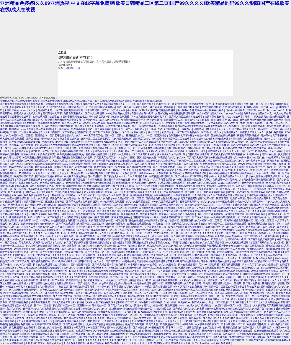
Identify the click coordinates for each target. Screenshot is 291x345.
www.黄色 (259, 182)
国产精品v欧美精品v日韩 (14, 185)
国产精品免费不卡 (106, 302)
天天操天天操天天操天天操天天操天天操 (262, 119)
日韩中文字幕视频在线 (232, 340)
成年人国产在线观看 (235, 311)
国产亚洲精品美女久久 (176, 258)
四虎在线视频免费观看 (118, 126)
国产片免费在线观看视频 (13, 104)
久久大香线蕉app (269, 302)
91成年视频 (245, 258)
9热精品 (212, 270)
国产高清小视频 (126, 280)
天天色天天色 (261, 116)
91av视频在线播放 (63, 126)
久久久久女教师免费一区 (65, 236)
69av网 (122, 255)
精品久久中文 (265, 113)
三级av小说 (32, 315)
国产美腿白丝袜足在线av (227, 289)
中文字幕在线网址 (70, 138)
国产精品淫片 (231, 122)
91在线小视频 (78, 129)
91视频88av (253, 154)
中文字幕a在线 (214, 122)
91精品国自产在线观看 (99, 299)
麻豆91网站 (280, 258)
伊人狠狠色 (78, 302)
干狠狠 (14, 132)
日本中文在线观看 (235, 110)
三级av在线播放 (220, 145)
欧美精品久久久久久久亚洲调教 (157, 289)
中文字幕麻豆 (163, 270)
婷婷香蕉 (189, 255)
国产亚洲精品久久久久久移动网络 (101, 119)
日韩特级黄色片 (49, 138)
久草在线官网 (280, 233)
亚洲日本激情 (127, 185)
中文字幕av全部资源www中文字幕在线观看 (200, 110)
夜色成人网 (22, 151)
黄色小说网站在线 (133, 211)
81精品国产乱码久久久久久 (89, 261)
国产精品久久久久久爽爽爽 (89, 126)
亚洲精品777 (41, 135)
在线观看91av (83, 330)
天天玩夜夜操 (15, 204)
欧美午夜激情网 (13, 311)
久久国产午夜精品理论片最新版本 (226, 195)
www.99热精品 (234, 236)
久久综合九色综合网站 (68, 104)
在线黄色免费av (83, 296)
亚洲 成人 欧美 (24, 305)
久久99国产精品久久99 (210, 113)
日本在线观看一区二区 (97, 110)
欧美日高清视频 (224, 292)
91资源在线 (62, 286)
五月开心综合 (85, 245)
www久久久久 (28, 110)
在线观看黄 (195, 318)
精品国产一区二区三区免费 (15, 261)
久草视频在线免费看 (11, 201)
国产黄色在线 (280, 198)
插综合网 (167, 198)
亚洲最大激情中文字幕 (39, 148)
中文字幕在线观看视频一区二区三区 (24, 292)
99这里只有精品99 (181, 296)
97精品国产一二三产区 (267, 261)
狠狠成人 (140, 129)
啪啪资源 (60, 201)
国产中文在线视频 (95, 113)
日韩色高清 (211, 129)
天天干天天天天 (106, 226)
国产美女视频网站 (216, 308)
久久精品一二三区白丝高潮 (252, 189)
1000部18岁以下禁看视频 (110, 286)
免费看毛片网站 (167, 214)
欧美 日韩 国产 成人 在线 (224, 119)
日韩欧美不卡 (138, 258)
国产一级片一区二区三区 (188, 176)
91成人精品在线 (163, 308)
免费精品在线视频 (233, 107)
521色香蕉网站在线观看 (270, 315)
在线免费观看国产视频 (263, 192)
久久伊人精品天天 (72, 122)
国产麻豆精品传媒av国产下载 (192, 230)
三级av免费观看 (13, 299)
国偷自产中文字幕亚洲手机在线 (149, 226)
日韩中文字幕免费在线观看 (215, 261)
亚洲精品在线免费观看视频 (151, 261)
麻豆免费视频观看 (231, 264)
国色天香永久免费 (263, 258)
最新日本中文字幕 (119, 154)
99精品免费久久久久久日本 (62, 248)
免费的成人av (54, 343)
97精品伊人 (204, 167)
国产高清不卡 (113, 261)
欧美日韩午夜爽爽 (215, 116)
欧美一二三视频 (233, 283)
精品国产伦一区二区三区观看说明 (194, 289)
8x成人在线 (170, 302)
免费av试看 (161, 113)
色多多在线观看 (121, 116)
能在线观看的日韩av (104, 148)
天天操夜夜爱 (73, 182)
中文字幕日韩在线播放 (163, 179)
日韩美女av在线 (178, 274)
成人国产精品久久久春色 (216, 318)
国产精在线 (135, 267)
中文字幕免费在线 (42, 296)
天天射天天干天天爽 (44, 173)
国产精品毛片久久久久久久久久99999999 (65, 277)
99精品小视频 (202, 135)
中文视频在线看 (15, 343)
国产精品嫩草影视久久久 (13, 214)
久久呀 (3, 126)
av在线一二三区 (126, 157)
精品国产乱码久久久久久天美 (163, 245)
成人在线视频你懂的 (11, 280)
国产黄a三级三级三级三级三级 (126, 277)
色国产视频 (257, 277)
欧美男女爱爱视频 (213, 283)
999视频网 (186, 340)
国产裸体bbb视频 (237, 239)
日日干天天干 (47, 223)
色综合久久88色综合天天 (220, 185)
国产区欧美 (79, 179)
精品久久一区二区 (124, 129)
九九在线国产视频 (94, 324)
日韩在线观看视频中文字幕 (153, 311)
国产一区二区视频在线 (100, 129)
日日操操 (114, 170)
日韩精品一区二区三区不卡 (81, 195)
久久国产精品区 (112, 292)
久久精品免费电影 (122, 138)
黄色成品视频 (273, 245)
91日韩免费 (156, 302)
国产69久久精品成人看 (119, 327)
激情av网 (216, 327)
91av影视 (47, 126)
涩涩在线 (139, 299)
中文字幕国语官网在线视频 (47, 324)
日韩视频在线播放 (88, 337)
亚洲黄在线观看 (18, 217)
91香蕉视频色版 (156, 148)
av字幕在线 (187, 324)
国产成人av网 (118, 110)
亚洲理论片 (29, 299)
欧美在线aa (184, 302)
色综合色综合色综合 (74, 343)
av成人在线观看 (234, 116)
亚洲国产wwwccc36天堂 (134, 145)
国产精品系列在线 (178, 318)
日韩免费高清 (69, 245)
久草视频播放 (98, 230)
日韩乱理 (156, 138)
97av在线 (213, 315)
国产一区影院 (123, 226)
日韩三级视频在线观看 (136, 242)
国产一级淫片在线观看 (137, 204)
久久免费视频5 (276, 189)
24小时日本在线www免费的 (143, 264)
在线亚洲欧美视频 (109, 173)
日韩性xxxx (30, 192)
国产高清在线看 (244, 330)
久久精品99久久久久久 (277, 277)
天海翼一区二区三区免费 (90, 223)
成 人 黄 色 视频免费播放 (146, 330)
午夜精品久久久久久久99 (171, 157)
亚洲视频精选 (46, 192)
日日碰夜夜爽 (76, 270)
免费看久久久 (54, 230)
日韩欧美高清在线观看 (213, 192)
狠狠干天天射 (112, 189)
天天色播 (118, 151)
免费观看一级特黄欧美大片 (227, 179)
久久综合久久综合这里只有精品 (43, 245)
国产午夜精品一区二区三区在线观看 (104, 252)
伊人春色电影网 (101, 330)
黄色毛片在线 (200, 296)
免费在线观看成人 (74, 113)
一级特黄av (185, 129)
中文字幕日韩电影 (256, 337)
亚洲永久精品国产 (64, 167)
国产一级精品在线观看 (144, 126)
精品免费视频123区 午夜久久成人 (25, 233)
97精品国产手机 (96, 327)
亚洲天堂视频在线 (74, 252)
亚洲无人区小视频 (158, 163)
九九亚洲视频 (275, 217)
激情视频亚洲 (277, 116)
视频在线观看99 (15, 274)
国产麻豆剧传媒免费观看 (261, 239)
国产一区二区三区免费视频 (168, 283)
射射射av (28, 311)
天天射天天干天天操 (74, 207)
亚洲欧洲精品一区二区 (217, 299)
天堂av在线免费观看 (187, 170)
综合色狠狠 (110, 248)
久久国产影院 (230, 255)
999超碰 (4, 132)
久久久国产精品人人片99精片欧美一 (114, 318)
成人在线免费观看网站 (83, 239)
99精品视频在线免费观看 (48, 163)
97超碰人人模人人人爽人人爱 (234, 211)
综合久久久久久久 (26, 107)
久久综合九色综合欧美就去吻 (262, 141)
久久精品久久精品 (156, 151)
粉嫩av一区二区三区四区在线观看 (56, 226)
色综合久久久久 (196, 182)
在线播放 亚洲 (90, 201)
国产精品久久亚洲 (88, 283)
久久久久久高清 (40, 198)
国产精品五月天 (153, 252)
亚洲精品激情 (123, 182)
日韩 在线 (227, 170)
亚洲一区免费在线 (86, 255)
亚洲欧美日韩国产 (191, 321)
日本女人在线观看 (43, 264)
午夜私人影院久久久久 (252, 132)
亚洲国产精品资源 (31, 277)
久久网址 (123, 267)
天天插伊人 (231, 258)
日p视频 (192, 274)
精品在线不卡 (28, 154)
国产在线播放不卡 (14, 315)
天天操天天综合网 (123, 299)
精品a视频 (117, 242)
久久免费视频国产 (83, 274)
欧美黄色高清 (248, 315)
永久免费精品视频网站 (18, 296)
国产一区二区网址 (115, 135)
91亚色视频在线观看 (210, 274)
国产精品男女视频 (74, 318)
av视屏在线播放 (214, 126)
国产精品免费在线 (81, 333)
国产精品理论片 (44, 167)
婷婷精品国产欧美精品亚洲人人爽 (172, 343)
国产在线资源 (161, 296)
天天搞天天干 (157, 122)
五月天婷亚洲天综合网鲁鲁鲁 (183, 261)
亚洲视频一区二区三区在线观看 (142, 141)
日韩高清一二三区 (65, 330)
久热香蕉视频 (58, 220)
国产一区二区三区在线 (129, 107)
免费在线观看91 (235, 296)
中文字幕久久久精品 (34, 248)
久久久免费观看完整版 (138, 201)
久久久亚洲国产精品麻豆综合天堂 (34, 321)
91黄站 (270, 318)
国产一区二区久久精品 (197, 217)
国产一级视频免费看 (164, 167)
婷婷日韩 (266, 135)
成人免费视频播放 (94, 192)
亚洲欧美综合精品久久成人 (261, 299)
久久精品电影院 (70, 217)
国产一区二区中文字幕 (201, 292)
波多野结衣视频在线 (243, 261)
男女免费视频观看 (60, 145)
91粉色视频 (155, 145)
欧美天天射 (152, 324)
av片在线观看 (104, 236)
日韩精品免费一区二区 (135, 122)
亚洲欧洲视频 (219, 321)
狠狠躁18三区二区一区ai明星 (133, 302)
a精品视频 (211, 182)
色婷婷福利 (173, 148)
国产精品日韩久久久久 (244, 129)
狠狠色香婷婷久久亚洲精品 (188, 267)
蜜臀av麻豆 (100, 167)
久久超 (89, 318)
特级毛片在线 (16, 182)
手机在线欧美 (31, 280)
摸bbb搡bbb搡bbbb (244, 157)
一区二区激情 (244, 305)
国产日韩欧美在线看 (119, 179)
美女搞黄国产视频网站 (185, 198)
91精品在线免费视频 (29, 141)
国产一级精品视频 (191, 148)
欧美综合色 (168, 132)
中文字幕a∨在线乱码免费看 (210, 236)
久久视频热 (130, 192)
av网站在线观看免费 (23, 195)
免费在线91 (258, 201)
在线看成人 (55, 116)
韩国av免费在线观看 (83, 145)
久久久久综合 (208, 201)
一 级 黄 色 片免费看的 (221, 230)
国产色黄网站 (154, 258)
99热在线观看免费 (40, 302)
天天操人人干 (172, 321)
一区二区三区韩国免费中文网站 (194, 179)
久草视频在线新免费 (49, 122)
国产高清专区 (15, 192)
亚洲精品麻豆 (63, 311)
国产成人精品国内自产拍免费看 (109, 264)
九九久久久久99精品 (74, 299)
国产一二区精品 (43, 305)
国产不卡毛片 (132, 337)
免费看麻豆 (48, 141)
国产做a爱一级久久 (211, 132)
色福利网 (169, 107)
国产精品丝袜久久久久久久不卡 (52, 211)
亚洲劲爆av (191, 189)
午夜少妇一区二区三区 (276, 122)
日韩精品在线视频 (233, 148)
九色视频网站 (52, 292)
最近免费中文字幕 (158, 116)
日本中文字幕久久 (252, 264)
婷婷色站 (14, 129)
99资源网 (31, 239)
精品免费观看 (64, 179)
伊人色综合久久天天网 (144, 182)
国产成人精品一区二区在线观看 (160, 305)
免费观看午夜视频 (99, 277)
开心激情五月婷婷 (155, 277)
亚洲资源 (50, 104)
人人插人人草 (106, 233)
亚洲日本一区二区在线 (52, 280)
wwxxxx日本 (18, 148)
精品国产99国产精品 (245, 280)
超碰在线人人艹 (91, 104)
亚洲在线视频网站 (190, 201)
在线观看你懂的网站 (75, 176)
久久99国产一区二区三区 (20, 135)
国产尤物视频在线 (163, 286)
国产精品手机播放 (131, 189)
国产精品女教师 (240, 318)
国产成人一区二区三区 (130, 340)
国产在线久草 (89, 198)
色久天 (89, 151)
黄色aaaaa (140, 236)
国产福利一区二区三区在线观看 (120, 207)
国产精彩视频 (241, 292)
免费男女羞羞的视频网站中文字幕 (63, 119)
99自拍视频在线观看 (72, 151)
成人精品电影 (88, 258)
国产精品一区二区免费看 (232, 248)
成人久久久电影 (118, 296)
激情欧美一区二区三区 (220, 280)
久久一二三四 (127, 104)
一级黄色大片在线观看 (145, 230)
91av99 (206, 321)
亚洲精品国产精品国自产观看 (113, 239)
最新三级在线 (277, 151)
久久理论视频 (47, 286)
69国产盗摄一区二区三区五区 (122, 289)
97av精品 (147, 286)
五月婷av (210, 138)
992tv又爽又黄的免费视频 (188, 286)
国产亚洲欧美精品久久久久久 (66, 135)
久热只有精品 (106, 283)
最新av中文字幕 (176, 151)
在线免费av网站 (39, 333)
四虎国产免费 (45, 110)
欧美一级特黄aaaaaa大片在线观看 (150, 173)
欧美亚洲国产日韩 (209, 189)
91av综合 (43, 239)
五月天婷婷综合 (152, 292)
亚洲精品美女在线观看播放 (191, 185)
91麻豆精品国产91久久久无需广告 (246, 308)
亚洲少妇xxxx (170, 252)
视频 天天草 (208, 330)
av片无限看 (79, 327)
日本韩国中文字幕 (194, 207)
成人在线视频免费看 (138, 255)
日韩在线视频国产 (188, 264)
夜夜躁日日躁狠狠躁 (248, 135)
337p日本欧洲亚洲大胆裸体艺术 (188, 248)
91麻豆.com (279, 327)
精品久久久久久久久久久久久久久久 (19, 270)
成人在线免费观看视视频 (77, 163)
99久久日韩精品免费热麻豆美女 (189, 270)
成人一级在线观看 (60, 333)
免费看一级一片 (113, 192)
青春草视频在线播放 (275, 163)
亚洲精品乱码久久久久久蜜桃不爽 (230, 167)
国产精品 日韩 (228, 189)
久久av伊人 (199, 340)
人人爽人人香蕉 (59, 160)
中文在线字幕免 (162, 223)
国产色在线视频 (93, 141)
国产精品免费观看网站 (82, 286)
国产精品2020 (47, 289)
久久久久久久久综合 (63, 255)
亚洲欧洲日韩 (163, 104)
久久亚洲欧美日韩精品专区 (24, 289)
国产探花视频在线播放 (163, 110)
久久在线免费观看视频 (52, 258)
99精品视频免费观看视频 (182, 113)
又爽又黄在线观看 (73, 324)
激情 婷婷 (205, 337)
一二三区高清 (167, 230)
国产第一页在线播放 (238, 192)
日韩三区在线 (68, 233)
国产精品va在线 (239, 145)
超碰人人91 (32, 182)
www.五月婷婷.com (152, 189)
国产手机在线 (73, 201)
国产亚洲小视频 (186, 214)
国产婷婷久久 (30, 308)
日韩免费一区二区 (133, 292)
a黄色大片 (269, 230)
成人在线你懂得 (44, 129)
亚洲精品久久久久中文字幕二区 (161, 315)
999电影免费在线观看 (118, 113)
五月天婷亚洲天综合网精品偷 (41, 204)
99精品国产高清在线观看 (249, 230)
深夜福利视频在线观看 (175, 292)
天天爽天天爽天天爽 (198, 157)
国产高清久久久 (103, 151)
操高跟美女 (213, 340)
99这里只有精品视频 (94, 122)
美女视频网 (217, 258)
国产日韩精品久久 (254, 236)
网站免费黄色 (274, 126)
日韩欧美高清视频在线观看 (256, 274)
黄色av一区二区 (121, 132)
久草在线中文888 (200, 145)
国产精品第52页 (166, 170)
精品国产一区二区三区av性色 (274, 129)
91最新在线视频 (255, 340)
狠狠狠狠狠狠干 (9, 173)
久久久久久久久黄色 (233, 226)
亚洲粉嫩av (210, 176)
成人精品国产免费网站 (90, 248)
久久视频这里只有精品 (111, 337)
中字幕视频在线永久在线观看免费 (172, 195)
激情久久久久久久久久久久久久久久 (97, 340)
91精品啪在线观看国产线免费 (25, 126)
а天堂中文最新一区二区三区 (150, 318)
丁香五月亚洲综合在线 (254, 217)
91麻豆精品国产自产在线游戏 (205, 333)
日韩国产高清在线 (178, 226)
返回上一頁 (74, 67)
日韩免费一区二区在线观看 (145, 239)
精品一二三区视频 (135, 151)
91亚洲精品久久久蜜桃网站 (161, 160)
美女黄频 (171, 122)
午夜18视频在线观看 (18, 198)
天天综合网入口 (263, 233)
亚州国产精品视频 (116, 223)
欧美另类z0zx (218, 239)
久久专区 (28, 163)
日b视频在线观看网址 (97, 270)
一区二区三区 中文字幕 (272, 220)
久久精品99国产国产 (96, 170)
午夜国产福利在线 (174, 192)
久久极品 (14, 223)
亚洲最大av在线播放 (109, 311)
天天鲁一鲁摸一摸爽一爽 (267, 173)
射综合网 (190, 311)
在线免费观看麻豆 (256, 214)
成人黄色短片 (62, 264)
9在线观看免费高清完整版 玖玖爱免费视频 (46, 157)
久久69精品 (186, 245)
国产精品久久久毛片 (113, 204)
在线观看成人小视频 (82, 157)
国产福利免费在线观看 (67, 321)
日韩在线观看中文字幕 (42, 185)
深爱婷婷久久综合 (200, 258)
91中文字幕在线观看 (27, 286)
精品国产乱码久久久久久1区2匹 (267, 242)
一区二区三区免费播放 (187, 132)
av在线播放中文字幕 (20, 230)
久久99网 (212, 248)
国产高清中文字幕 (52, 113)
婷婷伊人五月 (255, 311)
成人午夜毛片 (258, 167)
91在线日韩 (236, 245)
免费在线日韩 (40, 116)
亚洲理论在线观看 (22, 116)
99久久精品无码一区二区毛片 (167, 255)
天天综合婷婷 (232, 126)
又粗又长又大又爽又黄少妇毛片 (36, 242)
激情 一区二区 (217, 296)
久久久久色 (141, 163)
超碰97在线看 (88, 236)
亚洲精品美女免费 (147, 157)
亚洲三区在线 (31, 252)
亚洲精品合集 (187, 252)
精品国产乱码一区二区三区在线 (93, 132)
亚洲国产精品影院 (66, 337)
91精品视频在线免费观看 (172, 182)
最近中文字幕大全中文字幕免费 (162, 211)
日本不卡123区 (174, 327)
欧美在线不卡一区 (29, 220)
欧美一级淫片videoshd (278, 182)
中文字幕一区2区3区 (138, 110)
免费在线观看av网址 (115, 333)
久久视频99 (91, 173)
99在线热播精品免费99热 (70, 154)
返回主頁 (63, 67)
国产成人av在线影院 (268, 157)
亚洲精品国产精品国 (273, 283)
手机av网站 (72, 258)
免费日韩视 (256, 170)
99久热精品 (48, 179)
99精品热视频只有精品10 (265, 270)
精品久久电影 (144, 280)
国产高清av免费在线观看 (250, 333)
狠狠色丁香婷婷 (137, 245)
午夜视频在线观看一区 (133, 119)
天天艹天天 (252, 302)
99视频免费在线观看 (221, 157)
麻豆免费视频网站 (121, 217)
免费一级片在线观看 (251, 122)
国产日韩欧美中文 (91, 321)
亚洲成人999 (42, 145)
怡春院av (198, 129)
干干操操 (151, 129)
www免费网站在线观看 (250, 163)
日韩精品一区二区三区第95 (131, 148)
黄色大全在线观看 (60, 239)
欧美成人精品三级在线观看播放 (228, 154)
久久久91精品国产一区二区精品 (58, 132)
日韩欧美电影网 (227, 270)
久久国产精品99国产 (224, 305)
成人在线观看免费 (45, 340)
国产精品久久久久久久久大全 (223, 151)
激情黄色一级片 (109, 185)
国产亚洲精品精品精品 (97, 242)
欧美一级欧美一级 (62, 274)
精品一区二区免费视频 (83, 211)
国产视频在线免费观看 (139, 167)
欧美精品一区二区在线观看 (177, 138)
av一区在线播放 (226, 201)
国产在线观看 (100, 296)
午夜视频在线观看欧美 (161, 176)
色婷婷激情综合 (29, 223)
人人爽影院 (259, 305)
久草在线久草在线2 (38, 189)
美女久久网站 (14, 308)
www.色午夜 (27, 129)
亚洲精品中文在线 (10, 236)
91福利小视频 (165, 126)
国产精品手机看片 (212, 148)
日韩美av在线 (242, 252)
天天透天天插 (42, 236)
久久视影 (97, 333)
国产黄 (13, 141)
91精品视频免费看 (278, 211)
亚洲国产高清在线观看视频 (43, 214)
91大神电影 (69, 230)
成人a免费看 (238, 299)
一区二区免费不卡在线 (142, 154)
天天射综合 (108, 321)
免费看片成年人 (134, 252)
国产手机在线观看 (66, 223)
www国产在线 (275, 255)
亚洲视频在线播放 (128, 248)
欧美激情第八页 (251, 267)
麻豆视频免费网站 (41, 261)
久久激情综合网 (212, 226)
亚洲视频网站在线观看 (217, 207)
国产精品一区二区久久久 (252, 255)
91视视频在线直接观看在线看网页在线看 (161, 207)
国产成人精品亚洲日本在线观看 (186, 116)
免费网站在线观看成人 (16, 283)
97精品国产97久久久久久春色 (113, 258)
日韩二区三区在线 (187, 167)
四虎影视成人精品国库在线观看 (111, 274)
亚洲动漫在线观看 (235, 214)
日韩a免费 (235, 138)
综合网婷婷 (27, 236)
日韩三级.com (254, 110)
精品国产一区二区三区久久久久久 (226, 160)
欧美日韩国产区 (225, 330)
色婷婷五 (164, 248)
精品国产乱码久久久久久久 (140, 270)
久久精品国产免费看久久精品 (148, 321)
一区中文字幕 (67, 214)
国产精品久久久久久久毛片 (184, 163)
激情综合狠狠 (112, 343)
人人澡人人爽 (28, 226)
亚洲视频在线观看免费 (139, 223)
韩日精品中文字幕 (114, 141)
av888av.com (216, 311)
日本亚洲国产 (95, 176)
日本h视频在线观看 (62, 261)
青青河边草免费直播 (107, 160)
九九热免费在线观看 (255, 148)
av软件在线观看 (240, 207)
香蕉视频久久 (231, 132)
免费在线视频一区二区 (262, 292)
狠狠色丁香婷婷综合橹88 (90, 267)
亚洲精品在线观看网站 (240, 173)
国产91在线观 (269, 154)
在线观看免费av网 (161, 333)
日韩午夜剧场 (57, 195)
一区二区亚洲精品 (157, 135)
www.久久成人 (187, 305)
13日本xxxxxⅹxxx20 (274, 110)
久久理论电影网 (13, 157)
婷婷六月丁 (270, 138)
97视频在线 (25, 173)
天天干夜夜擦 (280, 135)
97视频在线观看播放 (108, 214)
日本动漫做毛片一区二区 (80, 107)
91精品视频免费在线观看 (68, 192)
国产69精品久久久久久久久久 (201, 233)
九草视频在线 (264, 327)
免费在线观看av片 (66, 283)
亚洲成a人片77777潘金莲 (52, 107)
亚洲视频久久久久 (136, 135)
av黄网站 (45, 220)
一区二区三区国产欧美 (119, 230)
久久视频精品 (204, 305)
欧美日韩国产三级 (24, 176)
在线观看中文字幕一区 (181, 135)
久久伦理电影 (271, 264)
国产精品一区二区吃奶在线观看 (33, 255)
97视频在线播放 (193, 327)
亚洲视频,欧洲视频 (210, 170)
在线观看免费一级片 (200, 104)
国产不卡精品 (143, 185)
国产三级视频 (47, 337)
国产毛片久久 (115, 305)
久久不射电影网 (193, 283)
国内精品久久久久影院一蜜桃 (113, 195)
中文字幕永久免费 (24, 211)
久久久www (77, 170)
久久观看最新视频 (253, 138)
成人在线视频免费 (255, 245)
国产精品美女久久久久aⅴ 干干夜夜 (149, 274)
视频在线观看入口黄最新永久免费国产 (112, 163)
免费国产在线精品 (78, 220)
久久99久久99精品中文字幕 (243, 321)
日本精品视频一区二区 (256, 107)
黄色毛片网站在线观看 (26, 337)
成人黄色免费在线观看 (12, 138)
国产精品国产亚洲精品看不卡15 (211, 245)
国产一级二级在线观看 (257, 296)
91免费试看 (151, 220)
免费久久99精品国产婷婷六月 (167, 204)
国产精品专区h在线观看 (208, 255)
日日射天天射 (7, 151)
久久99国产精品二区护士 (274, 267)
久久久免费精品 (168, 264)
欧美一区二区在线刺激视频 (178, 236)
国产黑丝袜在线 (59, 189)
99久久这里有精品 (168, 129)
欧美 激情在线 (180, 104)
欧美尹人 (38, 119)
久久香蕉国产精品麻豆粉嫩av (194, 239)
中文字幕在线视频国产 (207, 324)
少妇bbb (73, 160)
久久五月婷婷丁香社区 (107, 145)
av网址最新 (121, 220)
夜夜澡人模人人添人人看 (27, 113)
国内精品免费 (153, 198)
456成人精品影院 (61, 302)
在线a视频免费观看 (68, 204)
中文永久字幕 (129, 311)
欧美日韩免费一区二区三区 (200, 204)
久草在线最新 (114, 122)
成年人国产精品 (141, 179)
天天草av (247, 182)
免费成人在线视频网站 (89, 315)
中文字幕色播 (223, 204)
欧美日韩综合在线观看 (38, 274)
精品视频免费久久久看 (140, 296)
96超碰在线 (128, 261)
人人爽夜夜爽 (52, 233)
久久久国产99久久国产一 (70, 289)
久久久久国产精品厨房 (84, 311)
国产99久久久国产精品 (109, 211)
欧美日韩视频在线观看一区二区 (241, 220)
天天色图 (125, 173)
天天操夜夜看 (257, 318)
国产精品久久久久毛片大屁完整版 (268, 145)
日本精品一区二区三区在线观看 (161, 340)
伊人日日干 (154, 132)
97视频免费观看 (149, 214)
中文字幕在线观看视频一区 (226, 217)
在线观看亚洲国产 (215, 267)
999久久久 (69, 267)
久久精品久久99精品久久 (193, 280)
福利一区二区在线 (277, 167)
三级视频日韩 (116, 308)
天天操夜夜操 (62, 129)
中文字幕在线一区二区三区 (169, 233)
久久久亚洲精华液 (138, 176)
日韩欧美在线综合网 (198, 154)
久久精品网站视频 (94, 189)
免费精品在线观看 (91, 204)
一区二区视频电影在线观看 (69, 110)
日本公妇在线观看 (81, 148)
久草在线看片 (138, 132)
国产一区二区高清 (153, 107)
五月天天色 (225, 129)
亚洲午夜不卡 (94, 207)
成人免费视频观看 (63, 296)
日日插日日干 (241, 277)
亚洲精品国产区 (256, 248)
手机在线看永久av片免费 (191, 122)
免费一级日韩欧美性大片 (69, 185)
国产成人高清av (133, 305)
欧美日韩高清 (238, 198)
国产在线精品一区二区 (203, 141)
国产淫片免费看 (252, 283)
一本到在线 (110, 280)
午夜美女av (41, 195)
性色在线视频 (136, 220)
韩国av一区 (278, 274)
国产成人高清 (229, 163)
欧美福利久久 (176, 311)
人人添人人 (63, 173)
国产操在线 (83, 230)
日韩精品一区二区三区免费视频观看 (227, 223)
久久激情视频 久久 (269, 321)
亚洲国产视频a (95, 343)
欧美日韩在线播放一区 (101, 220)
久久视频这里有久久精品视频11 (57, 308)
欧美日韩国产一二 (278, 148)
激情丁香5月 (276, 223)
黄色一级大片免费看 (253, 289)
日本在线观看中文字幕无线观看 (263, 176)
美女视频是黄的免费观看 (22, 327)
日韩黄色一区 (99, 305)
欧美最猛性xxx (225, 252)
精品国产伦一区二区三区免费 (162, 299)
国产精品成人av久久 (115, 176)
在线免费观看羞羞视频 (165, 280)
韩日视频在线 (180, 333)
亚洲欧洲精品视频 (258, 223)
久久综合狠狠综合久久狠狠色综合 (44, 318)
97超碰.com (193, 337)
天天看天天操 (155, 236)
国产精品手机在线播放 (42, 283)
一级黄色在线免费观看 (191, 299)
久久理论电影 (259, 211)
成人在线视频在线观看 (173, 337)
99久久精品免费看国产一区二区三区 (123, 315)
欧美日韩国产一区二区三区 (38, 201)
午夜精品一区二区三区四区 (191, 160)
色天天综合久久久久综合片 (175, 141)
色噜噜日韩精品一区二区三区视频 (57, 315)
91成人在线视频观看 (229, 182)
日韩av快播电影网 (88, 233)
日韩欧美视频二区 (97, 179)
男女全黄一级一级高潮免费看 (259, 179)
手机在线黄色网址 (221, 343)
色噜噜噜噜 (195, 226)
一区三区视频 (221, 302)
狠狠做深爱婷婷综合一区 (139, 308)
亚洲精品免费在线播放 (223, 135)
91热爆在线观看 (143, 283)
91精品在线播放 (20, 333)
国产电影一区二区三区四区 (45, 151)
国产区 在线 (32, 138)
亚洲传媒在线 (91, 185)
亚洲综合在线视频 (256, 195)
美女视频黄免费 (130, 214)
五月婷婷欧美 (140, 327)
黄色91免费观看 (275, 132)
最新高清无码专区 (229, 315)
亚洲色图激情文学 (210, 163)
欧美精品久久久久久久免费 (261, 226)
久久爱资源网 (36, 104)
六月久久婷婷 (132, 286)
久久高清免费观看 (107, 255)
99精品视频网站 (114, 324)
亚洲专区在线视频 (174, 189)
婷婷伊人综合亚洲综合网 (54, 270)
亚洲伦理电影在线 (121, 330)
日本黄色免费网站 (93, 280)
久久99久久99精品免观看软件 (240, 113)
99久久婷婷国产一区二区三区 (128, 198)
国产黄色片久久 (145, 104)
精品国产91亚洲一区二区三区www (71, 305)
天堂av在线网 (154, 119)
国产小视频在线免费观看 (70, 141)
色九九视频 (169, 145)
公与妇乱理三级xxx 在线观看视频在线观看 (39, 267)
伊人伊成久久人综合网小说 (171, 154)
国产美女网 (27, 145)
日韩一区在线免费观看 (259, 198)
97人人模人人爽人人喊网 (219, 277)
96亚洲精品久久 (274, 333)
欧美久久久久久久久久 (150, 192)
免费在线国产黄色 (86, 214)
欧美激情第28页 (46, 154)
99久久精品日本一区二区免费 (44, 217)
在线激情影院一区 (66, 340)
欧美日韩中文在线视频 (197, 119)
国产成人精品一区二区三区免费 (177, 220)
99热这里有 (77, 173)
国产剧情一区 (192, 192)
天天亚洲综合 (122, 321)
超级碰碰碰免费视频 (141, 195)
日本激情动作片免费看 (187, 107)
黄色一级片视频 (227, 233)
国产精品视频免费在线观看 (189, 126)
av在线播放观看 (84, 167)
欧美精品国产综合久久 (52, 182)
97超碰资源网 (157, 327)
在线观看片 (75, 189)
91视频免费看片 (150, 337)
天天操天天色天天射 (105, 157)
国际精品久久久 (142, 138)
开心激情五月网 (61, 148)
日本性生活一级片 (196, 151)
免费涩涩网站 (11, 110)
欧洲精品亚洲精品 (105, 107)
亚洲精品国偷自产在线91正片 (239, 327)
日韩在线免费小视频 (142, 113)
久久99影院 (229, 333)
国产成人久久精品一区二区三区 (52, 170)
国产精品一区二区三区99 (129, 233)
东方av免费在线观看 (51, 252)
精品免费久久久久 (71, 292)
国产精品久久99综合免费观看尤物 (30, 160)
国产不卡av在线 (201, 343)
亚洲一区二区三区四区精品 (95, 138)
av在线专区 (222, 138)
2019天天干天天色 (93, 135)
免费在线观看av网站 (163, 185)
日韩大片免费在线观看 (253, 126)
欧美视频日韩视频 (257, 324)
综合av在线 (20, 189)
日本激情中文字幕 (44, 311)
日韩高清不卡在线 (256, 160)
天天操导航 (273, 160)
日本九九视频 (138, 116)
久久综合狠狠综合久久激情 (227, 104)
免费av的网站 (236, 337)
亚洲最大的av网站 (29, 132)
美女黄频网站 (26, 170)
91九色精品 (200, 315)
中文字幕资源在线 (261, 252)
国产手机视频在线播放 (75, 116)
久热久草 (14, 145)
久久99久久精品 (23, 264)
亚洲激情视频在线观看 (266, 330)
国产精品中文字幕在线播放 (265, 207)
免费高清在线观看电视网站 (95, 217)
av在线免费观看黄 (123, 236)
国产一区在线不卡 (86, 226)
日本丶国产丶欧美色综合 (254, 151)
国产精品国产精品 (81, 264)
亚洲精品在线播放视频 (132, 160)
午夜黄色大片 (168, 239)
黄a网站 (90, 302)
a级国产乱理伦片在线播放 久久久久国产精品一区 (198, 242)
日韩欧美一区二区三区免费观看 (221, 286)
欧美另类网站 (272, 236)
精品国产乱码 (54, 207)
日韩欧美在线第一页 (100, 116)
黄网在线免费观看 (276, 248)
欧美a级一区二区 (148, 248)
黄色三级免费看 (117, 167)
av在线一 (199, 138)
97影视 (200, 277)
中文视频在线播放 (212, 107)
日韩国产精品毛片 (143, 217)
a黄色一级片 (243, 201)
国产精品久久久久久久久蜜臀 (189, 308)
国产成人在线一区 (202, 302)
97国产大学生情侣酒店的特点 (111, 245)
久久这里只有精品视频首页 (250, 185)
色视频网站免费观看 (20, 324)
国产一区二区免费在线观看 (157, 267)
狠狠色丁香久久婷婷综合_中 (65, 198)
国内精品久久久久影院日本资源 (189, 223)
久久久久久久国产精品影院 (69, 242)
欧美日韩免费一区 (95, 289)
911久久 (148, 233)
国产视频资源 (87, 160)
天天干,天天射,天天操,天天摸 (137, 343)
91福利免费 (274, 324)
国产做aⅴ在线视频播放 (26, 258)
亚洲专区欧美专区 (36, 343)
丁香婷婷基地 (240, 204)
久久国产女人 (241, 170)
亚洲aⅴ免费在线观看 (138, 333)
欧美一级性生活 (124, 283)
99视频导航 (243, 270)
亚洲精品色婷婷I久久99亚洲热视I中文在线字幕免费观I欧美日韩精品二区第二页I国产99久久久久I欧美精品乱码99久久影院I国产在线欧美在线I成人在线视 (81, 100)
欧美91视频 (186, 315)
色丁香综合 (183, 145)
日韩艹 (249, 116)
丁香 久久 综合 (129, 170)
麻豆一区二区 (233, 267)
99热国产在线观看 (135, 324)
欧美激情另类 (73, 280)
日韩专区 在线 (245, 233)
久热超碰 (202, 311)
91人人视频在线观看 (237, 242)
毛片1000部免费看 (209, 264)
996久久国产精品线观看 (165, 201)
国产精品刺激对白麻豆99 (49, 176)
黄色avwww (117, 270)
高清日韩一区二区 (174, 119)
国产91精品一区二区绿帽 (231, 141)
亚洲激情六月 (24, 207)
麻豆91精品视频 (217, 173)
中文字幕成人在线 (161, 242)
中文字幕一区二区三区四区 (38, 330)
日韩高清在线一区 (277, 185)
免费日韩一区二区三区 (256, 104)
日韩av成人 (39, 230)
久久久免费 (104, 198)
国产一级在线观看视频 (276, 170)
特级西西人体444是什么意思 (264, 204)
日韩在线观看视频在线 (28, 179)
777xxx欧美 (111, 267)
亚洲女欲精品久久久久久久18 (92, 308)
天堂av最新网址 (110, 104)
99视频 (18, 248)
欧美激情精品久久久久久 (231, 176)
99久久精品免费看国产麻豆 (169, 217)
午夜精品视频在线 (93, 292)
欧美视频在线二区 (170, 324)
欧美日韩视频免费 (19, 302)
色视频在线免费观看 (97, 154)
